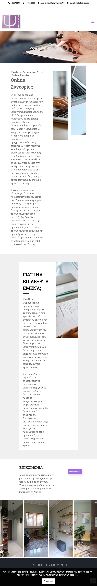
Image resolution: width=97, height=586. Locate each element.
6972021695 (30, 3)
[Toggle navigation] (71, 22)
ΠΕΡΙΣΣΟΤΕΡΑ (75, 472)
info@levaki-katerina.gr (79, 3)
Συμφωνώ (48, 581)
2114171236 (15, 3)
